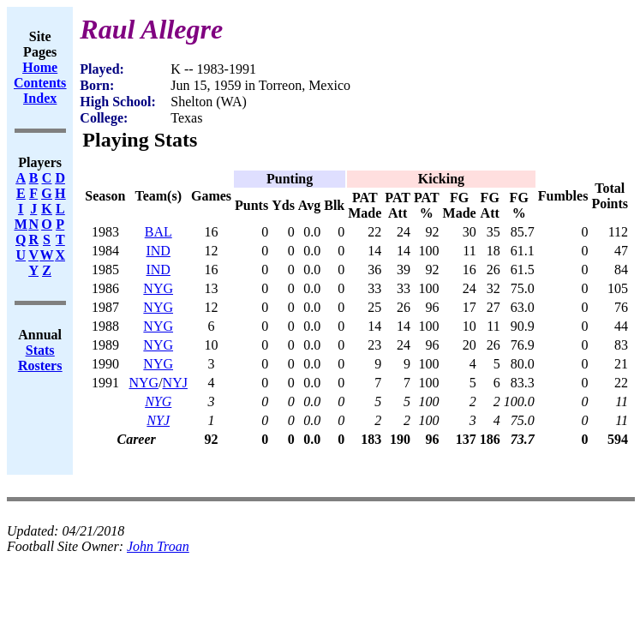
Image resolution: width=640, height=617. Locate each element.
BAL (158, 232)
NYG (158, 288)
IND (158, 250)
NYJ (175, 382)
